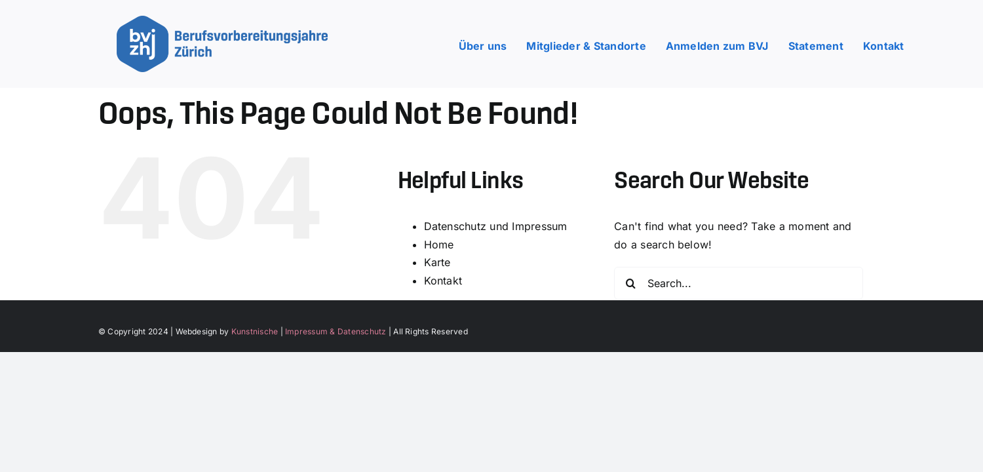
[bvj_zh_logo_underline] (222, 21)
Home (439, 244)
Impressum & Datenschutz (336, 331)
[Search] (630, 283)
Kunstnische (255, 331)
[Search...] (738, 283)
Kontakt (443, 280)
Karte (437, 262)
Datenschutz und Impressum (496, 226)
